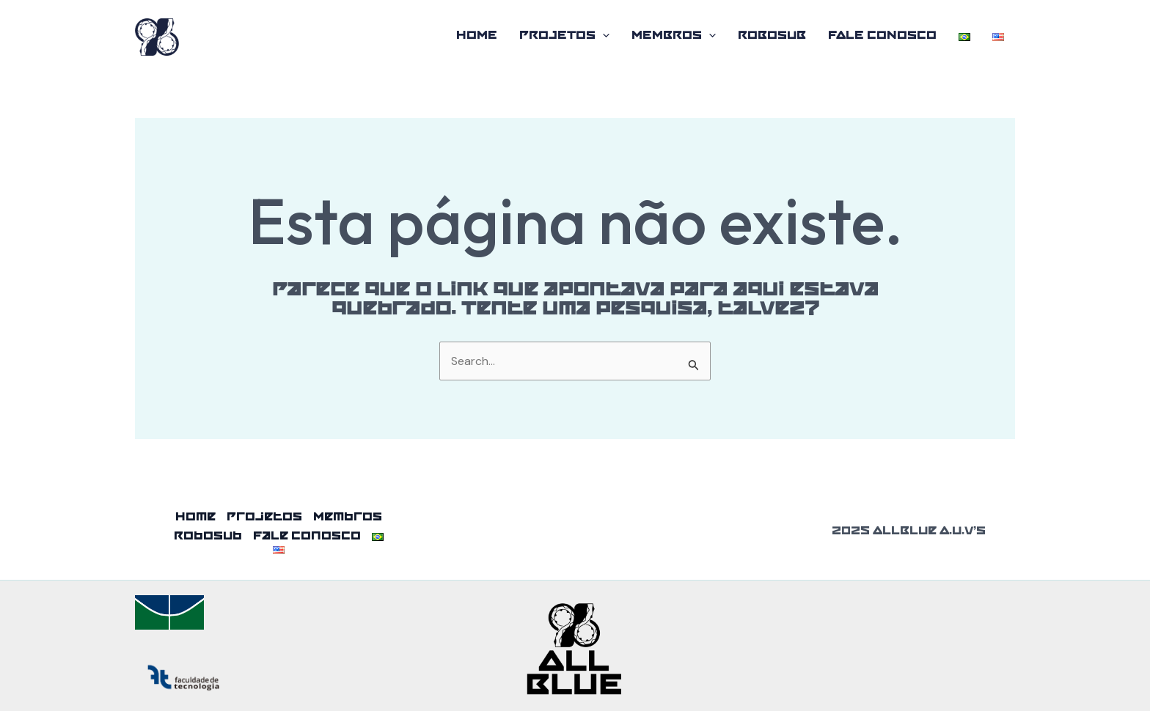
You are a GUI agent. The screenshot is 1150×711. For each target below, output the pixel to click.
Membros (673, 36)
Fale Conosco (882, 36)
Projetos (564, 36)
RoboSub (772, 36)
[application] (602, 36)
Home (476, 36)
